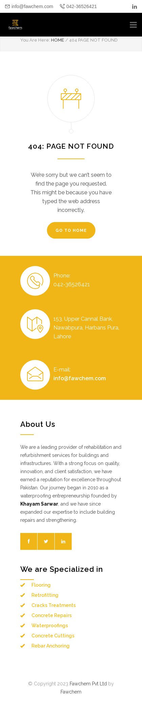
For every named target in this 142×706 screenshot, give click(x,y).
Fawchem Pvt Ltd (88, 683)
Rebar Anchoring (50, 646)
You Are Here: (35, 40)
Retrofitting (44, 595)
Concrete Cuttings (52, 635)
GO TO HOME (71, 230)
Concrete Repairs (51, 615)
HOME (57, 40)
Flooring (41, 585)
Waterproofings (49, 625)
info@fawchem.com (32, 6)
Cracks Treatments (53, 605)
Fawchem (71, 692)
